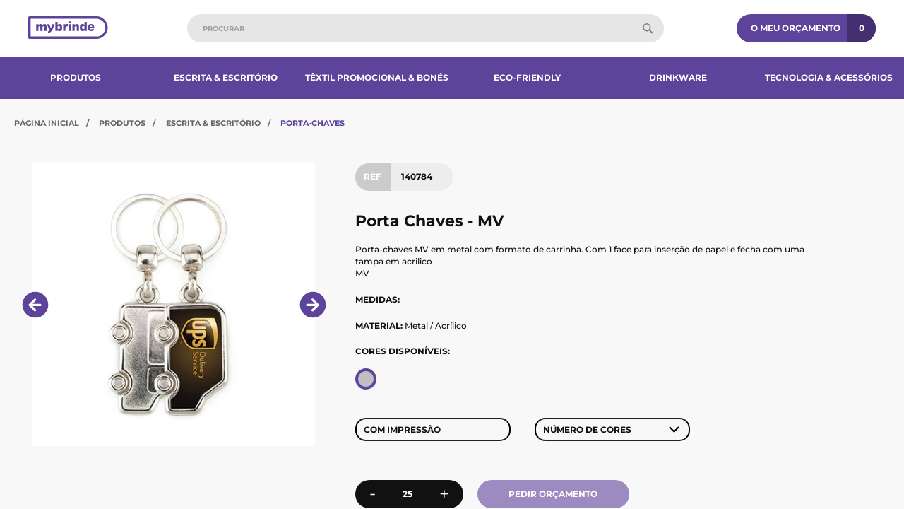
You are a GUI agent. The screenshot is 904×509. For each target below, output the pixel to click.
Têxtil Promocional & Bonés (376, 77)
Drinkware (678, 77)
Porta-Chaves (312, 123)
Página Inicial (46, 123)
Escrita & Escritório (226, 77)
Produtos (75, 77)
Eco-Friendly (527, 77)
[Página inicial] (68, 28)
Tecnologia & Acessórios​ (829, 77)
